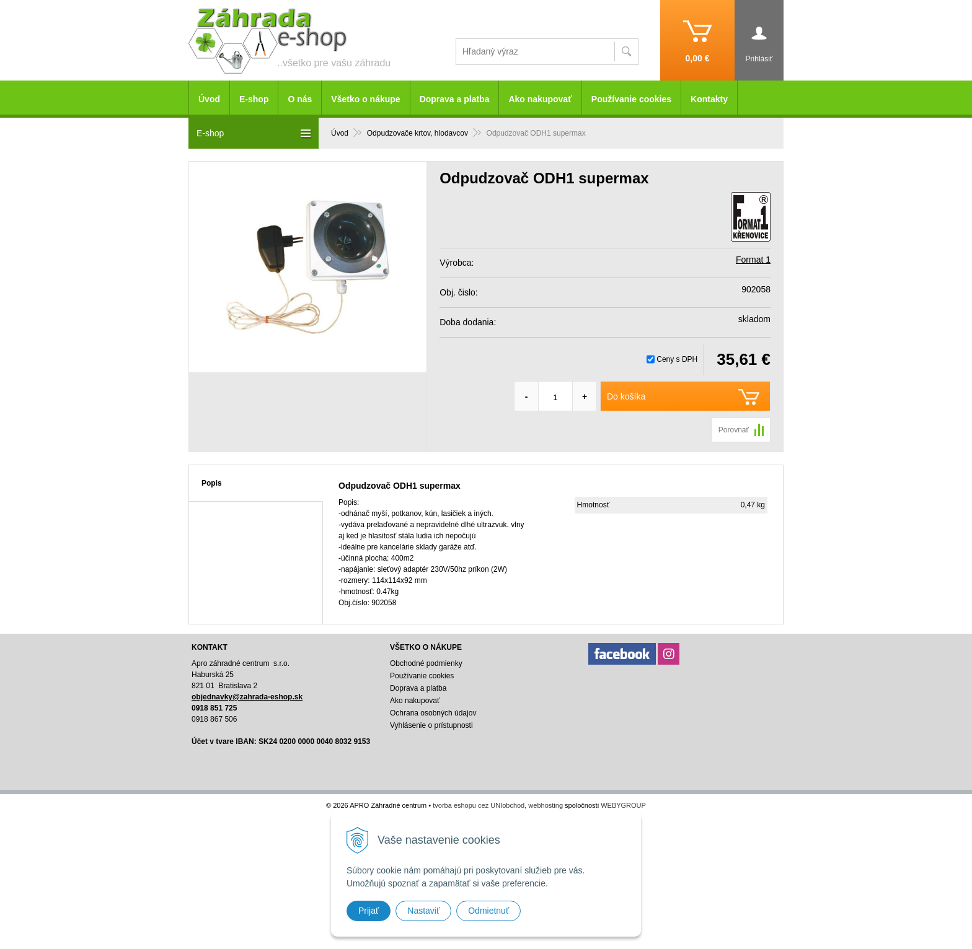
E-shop (253, 99)
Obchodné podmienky (426, 663)
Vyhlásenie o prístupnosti (431, 725)
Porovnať (733, 430)
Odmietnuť (488, 911)
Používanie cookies (631, 99)
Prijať (368, 911)
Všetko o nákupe (365, 99)
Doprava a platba (455, 99)
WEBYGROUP (623, 805)
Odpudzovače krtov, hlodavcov (417, 133)
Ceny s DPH (676, 359)
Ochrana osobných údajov (433, 713)
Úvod (339, 133)
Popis (211, 483)
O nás (300, 99)
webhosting (545, 805)
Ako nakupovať (540, 99)
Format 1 (753, 260)
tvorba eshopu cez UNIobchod (478, 805)
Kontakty (709, 99)
